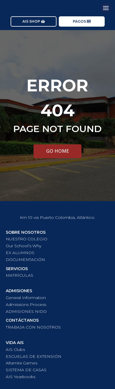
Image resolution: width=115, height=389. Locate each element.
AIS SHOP (31, 21)
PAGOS (79, 21)
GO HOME (57, 151)
